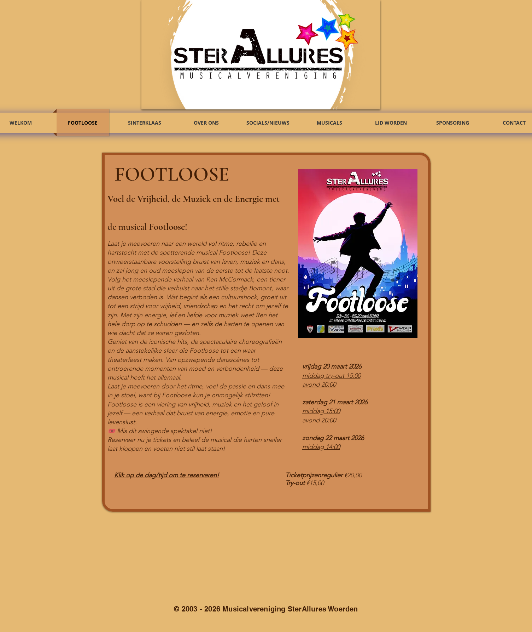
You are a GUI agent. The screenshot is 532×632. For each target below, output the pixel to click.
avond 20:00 (319, 384)
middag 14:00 (321, 447)
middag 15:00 (321, 411)
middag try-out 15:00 (331, 376)
